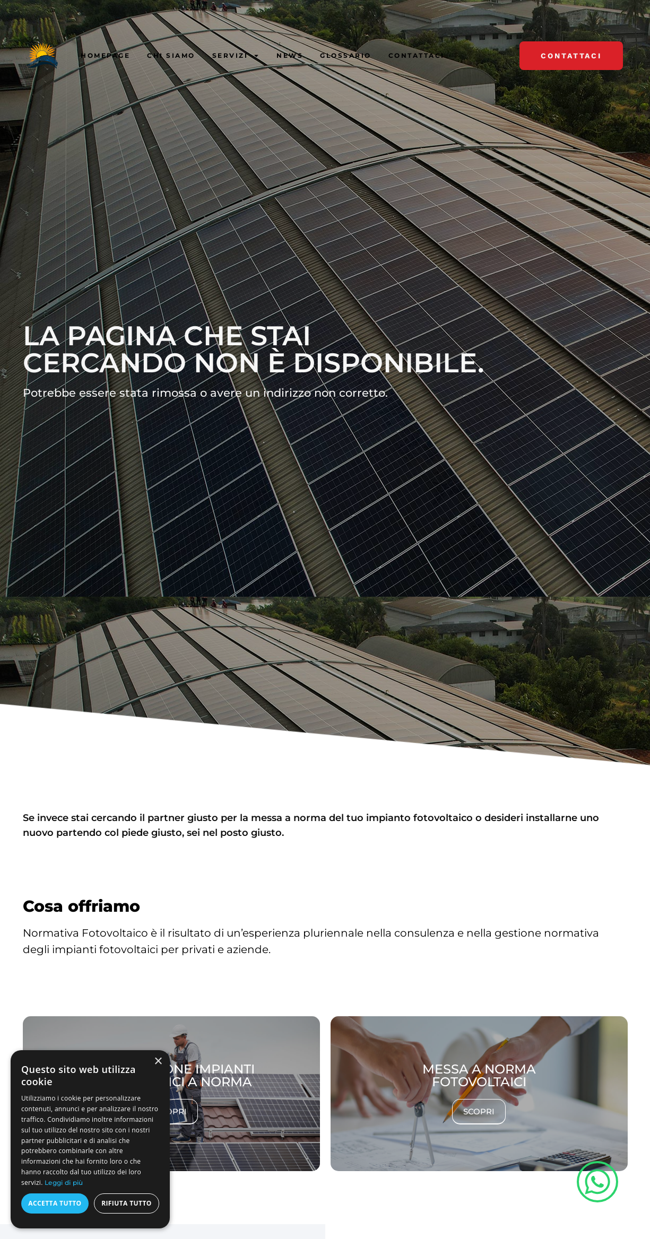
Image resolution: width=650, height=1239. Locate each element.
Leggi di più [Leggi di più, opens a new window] (64, 1182)
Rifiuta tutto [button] (126, 1203)
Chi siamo (171, 55)
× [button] (158, 1062)
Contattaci (416, 55)
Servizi (236, 55)
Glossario (345, 55)
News (289, 55)
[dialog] (90, 1139)
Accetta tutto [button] (54, 1203)
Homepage (105, 55)
